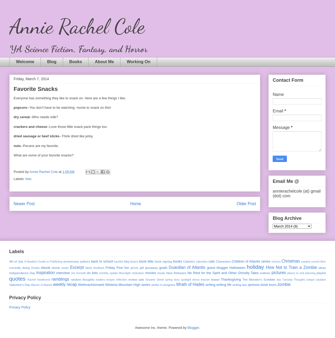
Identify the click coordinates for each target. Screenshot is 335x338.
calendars (202, 261)
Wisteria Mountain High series (127, 285)
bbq (126, 261)
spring (168, 279)
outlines (265, 273)
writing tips (239, 284)
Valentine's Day (19, 284)
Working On (138, 61)
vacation (321, 279)
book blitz (146, 261)
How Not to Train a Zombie (291, 267)
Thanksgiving (231, 279)
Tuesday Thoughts (293, 279)
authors (85, 261)
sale (141, 279)
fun (126, 268)
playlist (321, 273)
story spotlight (182, 279)
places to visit (295, 273)
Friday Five (114, 268)
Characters (223, 261)
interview (63, 273)
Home (135, 203)
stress (196, 279)
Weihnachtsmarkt (91, 285)
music (161, 273)
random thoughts (82, 279)
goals (163, 268)
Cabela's (189, 261)
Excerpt (77, 267)
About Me (104, 61)
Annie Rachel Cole (77, 26)
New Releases (176, 273)
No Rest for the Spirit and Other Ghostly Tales (223, 273)
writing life (224, 285)
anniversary (71, 261)
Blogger (193, 328)
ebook (45, 268)
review (132, 279)
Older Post (246, 203)
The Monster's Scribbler (259, 279)
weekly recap (65, 284)
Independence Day (22, 273)
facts (89, 267)
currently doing (19, 267)
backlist (118, 261)
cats (212, 261)
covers (305, 261)
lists (28, 179)
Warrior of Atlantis (41, 285)
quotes (17, 279)
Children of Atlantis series (251, 261)
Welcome (25, 61)
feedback (98, 267)
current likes (318, 261)
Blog (52, 61)
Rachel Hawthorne (38, 279)
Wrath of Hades (190, 284)
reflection (121, 279)
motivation (138, 273)
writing (210, 285)
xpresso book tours (262, 285)
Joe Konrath (78, 273)
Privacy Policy (19, 307)
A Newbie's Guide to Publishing (43, 261)
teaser (215, 279)
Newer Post (24, 203)
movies (150, 273)
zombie (284, 284)
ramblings (60, 279)
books (177, 261)
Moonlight (125, 273)
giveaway (151, 267)
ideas (322, 267)
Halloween (237, 268)
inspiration (45, 272)
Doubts (35, 267)
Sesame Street (155, 279)
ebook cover (60, 267)
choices (276, 261)
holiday (255, 267)
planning (310, 273)
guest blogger (217, 268)
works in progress (163, 284)
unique (310, 279)
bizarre (134, 261)
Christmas (291, 261)
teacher (205, 279)
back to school (102, 261)
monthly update (108, 273)
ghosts (134, 267)
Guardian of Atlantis (187, 267)
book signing (163, 261)
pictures (279, 272)
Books (75, 61)
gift (142, 267)
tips (279, 279)
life (89, 273)
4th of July (16, 261)
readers (100, 279)
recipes (110, 279)
